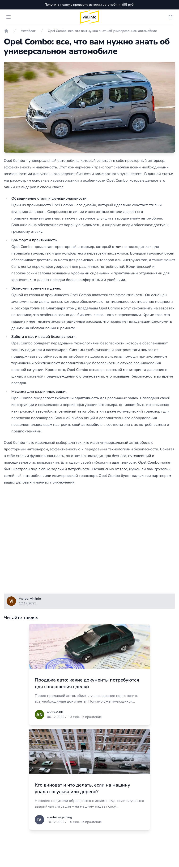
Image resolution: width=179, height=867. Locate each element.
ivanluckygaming (59, 817)
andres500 (55, 712)
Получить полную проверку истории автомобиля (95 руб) (89, 4)
